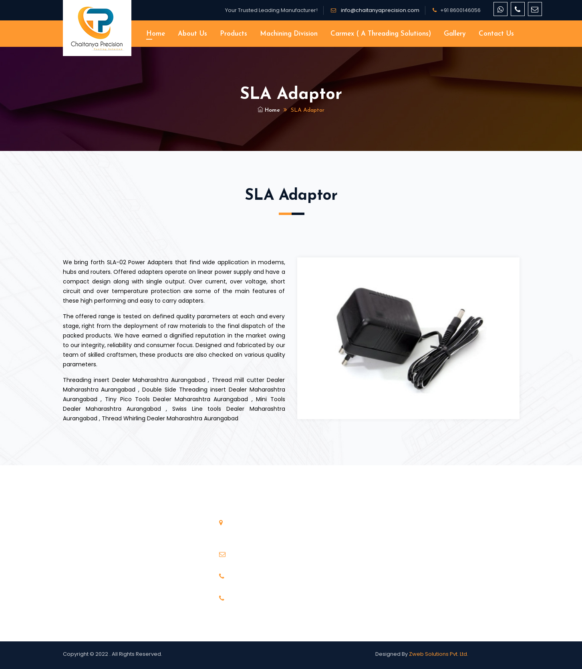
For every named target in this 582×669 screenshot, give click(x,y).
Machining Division (289, 33)
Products (233, 33)
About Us (192, 33)
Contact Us (496, 33)
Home (155, 33)
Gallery (455, 33)
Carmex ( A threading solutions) (380, 33)
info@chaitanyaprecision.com (379, 10)
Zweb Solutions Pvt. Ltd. (438, 654)
